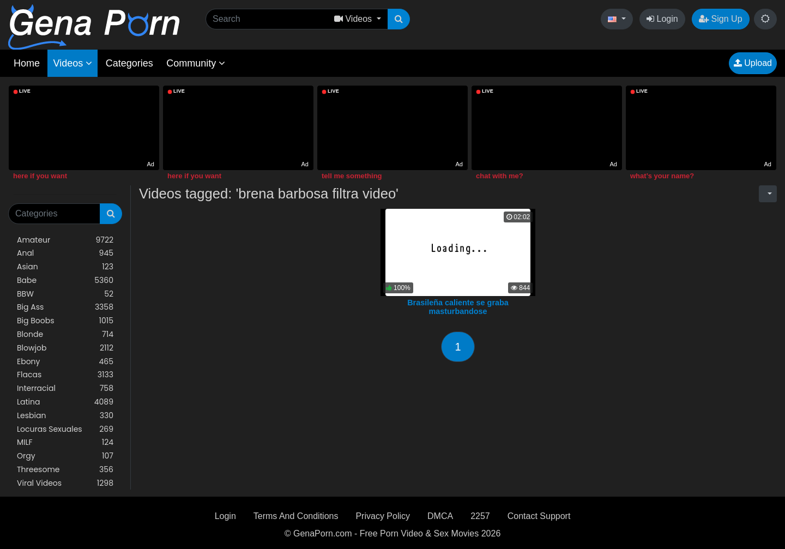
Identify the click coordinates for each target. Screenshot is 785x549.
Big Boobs (65, 321)
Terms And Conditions (296, 516)
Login (662, 18)
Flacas (65, 375)
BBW (65, 294)
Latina (65, 402)
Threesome (65, 469)
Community (195, 63)
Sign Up (720, 18)
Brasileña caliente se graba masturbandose (458, 307)
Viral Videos (65, 483)
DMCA (440, 516)
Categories (129, 63)
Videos (72, 63)
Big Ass (65, 307)
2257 (480, 516)
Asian (65, 267)
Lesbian (65, 415)
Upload (753, 63)
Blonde (65, 334)
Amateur (65, 240)
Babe (65, 280)
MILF (65, 442)
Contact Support (539, 516)
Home (27, 63)
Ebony (65, 361)
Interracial (65, 388)
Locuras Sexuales (65, 429)
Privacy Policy (382, 516)
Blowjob (65, 348)
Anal (65, 253)
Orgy (65, 456)
